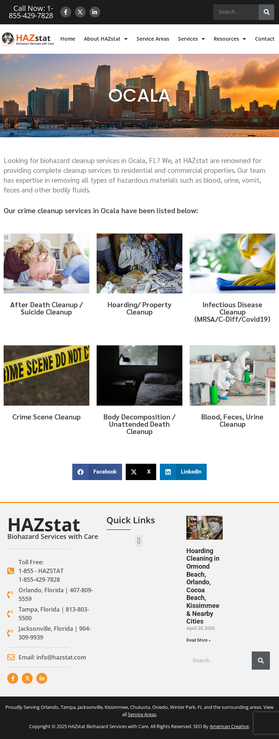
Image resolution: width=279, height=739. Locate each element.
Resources (230, 39)
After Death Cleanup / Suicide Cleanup (46, 308)
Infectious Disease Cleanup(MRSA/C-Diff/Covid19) (232, 312)
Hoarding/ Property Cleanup (139, 308)
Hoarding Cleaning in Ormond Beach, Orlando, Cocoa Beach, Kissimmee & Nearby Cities (202, 586)
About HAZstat (106, 39)
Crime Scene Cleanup (46, 416)
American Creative (229, 726)
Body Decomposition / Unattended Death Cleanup (139, 424)
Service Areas (153, 38)
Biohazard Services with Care (52, 536)
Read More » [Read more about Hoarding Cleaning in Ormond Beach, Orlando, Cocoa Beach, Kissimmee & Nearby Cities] (198, 640)
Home (67, 38)
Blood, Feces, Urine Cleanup (232, 420)
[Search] (266, 12)
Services (191, 39)
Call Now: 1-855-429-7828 (31, 11)
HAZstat (43, 524)
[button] (97, 472)
